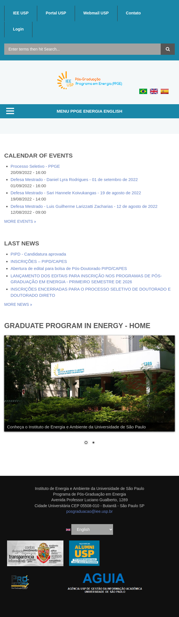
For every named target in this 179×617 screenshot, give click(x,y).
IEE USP (20, 13)
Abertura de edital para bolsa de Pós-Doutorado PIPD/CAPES (69, 268)
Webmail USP (96, 13)
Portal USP (56, 13)
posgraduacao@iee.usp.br (89, 511)
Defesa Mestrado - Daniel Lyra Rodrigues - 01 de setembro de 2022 (74, 179)
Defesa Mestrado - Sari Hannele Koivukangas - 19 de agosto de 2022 (76, 192)
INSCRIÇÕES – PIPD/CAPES (39, 261)
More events (19, 221)
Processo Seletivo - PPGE (35, 166)
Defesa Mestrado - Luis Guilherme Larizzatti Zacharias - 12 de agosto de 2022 (84, 206)
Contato (133, 13)
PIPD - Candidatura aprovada (38, 254)
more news (17, 304)
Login (18, 29)
